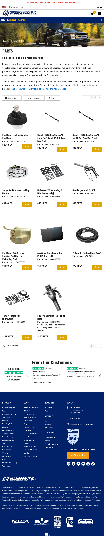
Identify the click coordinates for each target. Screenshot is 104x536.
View (27, 146)
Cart (46, 421)
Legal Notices (49, 447)
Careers (26, 443)
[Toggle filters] (101, 20)
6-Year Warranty (29, 440)
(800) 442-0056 (17, 7)
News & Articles (29, 437)
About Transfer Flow (31, 408)
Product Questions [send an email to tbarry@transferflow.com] (76, 424)
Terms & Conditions (51, 444)
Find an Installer (29, 414)
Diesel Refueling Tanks (10, 437)
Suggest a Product (30, 446)
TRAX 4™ (27, 411)
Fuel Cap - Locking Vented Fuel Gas (15, 136)
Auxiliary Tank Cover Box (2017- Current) (49, 254)
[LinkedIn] (73, 464)
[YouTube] (83, 464)
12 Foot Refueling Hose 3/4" (86, 253)
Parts (4, 459)
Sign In (99, 7)
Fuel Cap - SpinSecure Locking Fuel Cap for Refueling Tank (13, 256)
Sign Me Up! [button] (78, 455)
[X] (78, 464)
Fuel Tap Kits (6, 450)
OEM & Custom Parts (31, 433)
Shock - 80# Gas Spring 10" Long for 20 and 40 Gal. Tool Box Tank (51, 138)
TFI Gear (5, 453)
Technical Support (88, 424)
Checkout (48, 424)
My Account (49, 427)
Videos (47, 411)
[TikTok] (93, 464)
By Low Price (12, 98)
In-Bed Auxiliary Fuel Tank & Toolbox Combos (9, 417)
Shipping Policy (50, 437)
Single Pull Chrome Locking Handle (15, 192)
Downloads (48, 408)
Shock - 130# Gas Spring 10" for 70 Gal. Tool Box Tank (86, 136)
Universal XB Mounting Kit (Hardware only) (50, 192)
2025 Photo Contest (30, 456)
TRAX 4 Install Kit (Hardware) (11, 317)
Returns (47, 441)
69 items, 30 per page (34, 98)
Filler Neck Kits (7, 446)
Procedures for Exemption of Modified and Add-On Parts (40, 89)
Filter (53, 98)
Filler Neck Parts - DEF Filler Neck (51, 317)
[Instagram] (88, 464)
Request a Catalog (30, 417)
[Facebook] (68, 464)
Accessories (6, 456)
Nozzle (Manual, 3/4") (83, 191)
